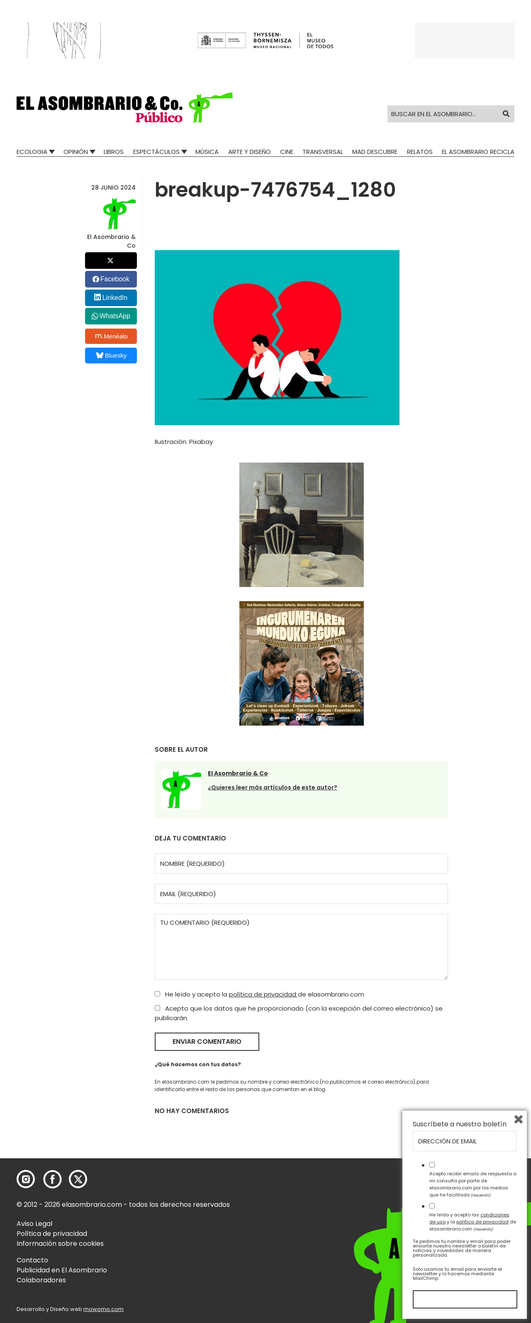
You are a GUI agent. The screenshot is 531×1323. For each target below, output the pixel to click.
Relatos (420, 151)
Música (207, 151)
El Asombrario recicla (478, 151)
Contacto (32, 1260)
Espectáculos (156, 151)
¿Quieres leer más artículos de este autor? (272, 787)
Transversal (322, 151)
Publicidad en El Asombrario (62, 1270)
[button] (125, 107)
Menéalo (111, 336)
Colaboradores (41, 1280)
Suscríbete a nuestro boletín (460, 1124)
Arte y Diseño (249, 151)
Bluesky (111, 355)
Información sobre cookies (60, 1243)
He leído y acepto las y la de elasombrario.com (472, 1221)
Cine (286, 151)
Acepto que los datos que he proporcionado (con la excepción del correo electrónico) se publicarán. (299, 1013)
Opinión (75, 151)
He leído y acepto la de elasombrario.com (259, 994)
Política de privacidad (52, 1233)
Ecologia (32, 151)
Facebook (114, 279)
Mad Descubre (374, 151)
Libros (114, 151)
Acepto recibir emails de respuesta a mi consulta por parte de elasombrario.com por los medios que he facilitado (472, 1184)
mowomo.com (103, 1309)
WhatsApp (115, 315)
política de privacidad (263, 994)
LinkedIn (115, 297)
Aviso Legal (34, 1223)
